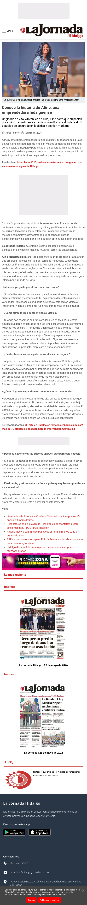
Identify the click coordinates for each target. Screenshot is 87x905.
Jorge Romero (12, 132)
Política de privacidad (49, 900)
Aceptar (31, 900)
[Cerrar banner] (83, 891)
